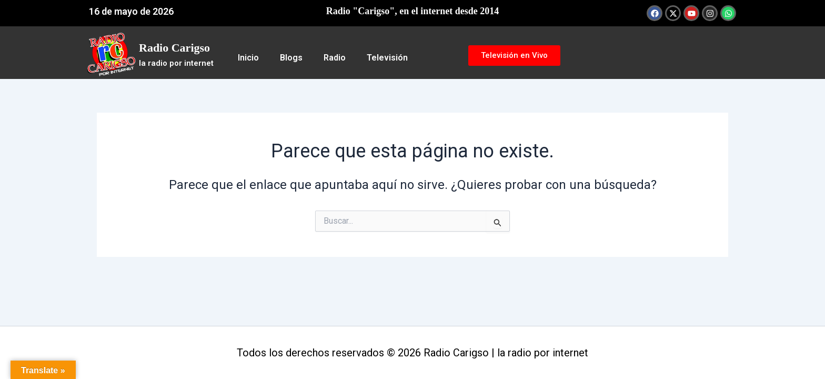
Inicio (248, 58)
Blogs (291, 58)
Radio (335, 58)
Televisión (387, 58)
